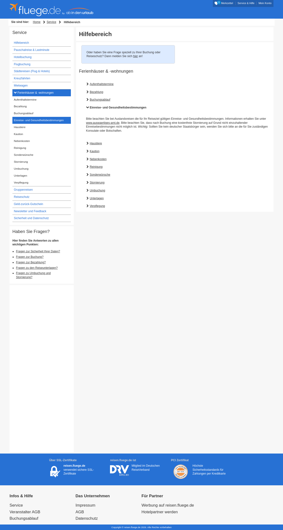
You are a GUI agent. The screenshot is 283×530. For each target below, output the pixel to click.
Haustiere (96, 143)
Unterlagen (97, 198)
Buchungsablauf (100, 99)
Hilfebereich (21, 42)
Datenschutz (87, 518)
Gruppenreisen (23, 189)
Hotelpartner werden (160, 512)
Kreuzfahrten (22, 78)
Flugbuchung (22, 64)
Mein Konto (265, 3)
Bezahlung (96, 92)
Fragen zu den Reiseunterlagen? (37, 268)
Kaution (95, 151)
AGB (80, 512)
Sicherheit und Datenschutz (31, 218)
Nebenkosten (98, 159)
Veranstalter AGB (25, 512)
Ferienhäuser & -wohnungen (35, 92)
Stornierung (97, 182)
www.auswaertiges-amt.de (103, 122)
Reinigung (96, 166)
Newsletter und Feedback (30, 211)
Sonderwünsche (100, 174)
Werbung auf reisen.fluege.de (168, 505)
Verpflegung (97, 206)
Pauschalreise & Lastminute (31, 50)
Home (37, 22)
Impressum (85, 505)
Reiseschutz (21, 197)
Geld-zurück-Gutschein (28, 204)
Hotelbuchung (22, 57)
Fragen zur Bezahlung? (31, 262)
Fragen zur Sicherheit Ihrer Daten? (38, 251)
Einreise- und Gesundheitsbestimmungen (118, 107)
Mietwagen (21, 85)
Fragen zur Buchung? (29, 257)
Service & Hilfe (246, 3)
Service (51, 22)
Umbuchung (97, 190)
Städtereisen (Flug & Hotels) (32, 71)
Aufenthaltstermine (102, 84)
